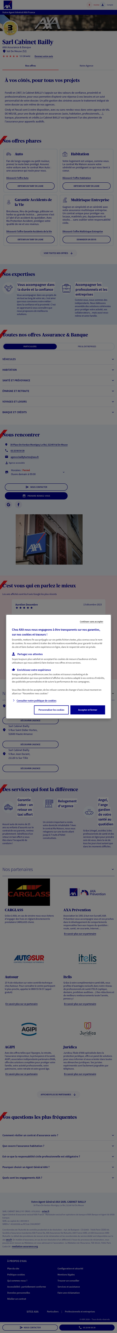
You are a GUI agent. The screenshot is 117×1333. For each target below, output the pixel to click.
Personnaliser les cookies (51, 709)
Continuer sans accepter (91, 621)
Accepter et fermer (87, 709)
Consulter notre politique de (36, 700)
